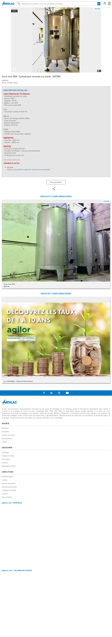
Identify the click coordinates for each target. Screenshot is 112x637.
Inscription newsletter (9, 490)
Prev (3, 331)
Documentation (56, 182)
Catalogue (5, 452)
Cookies (4, 480)
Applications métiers (9, 466)
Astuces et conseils (8, 435)
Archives (5, 494)
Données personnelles (9, 487)
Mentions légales (7, 476)
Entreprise (5, 428)
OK (99, 4)
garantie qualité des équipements (29, 169)
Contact (4, 442)
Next (108, 331)
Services (5, 463)
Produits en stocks (8, 456)
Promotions (6, 459)
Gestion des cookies (8, 483)
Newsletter (5, 431)
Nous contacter (7, 497)
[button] (105, 3)
